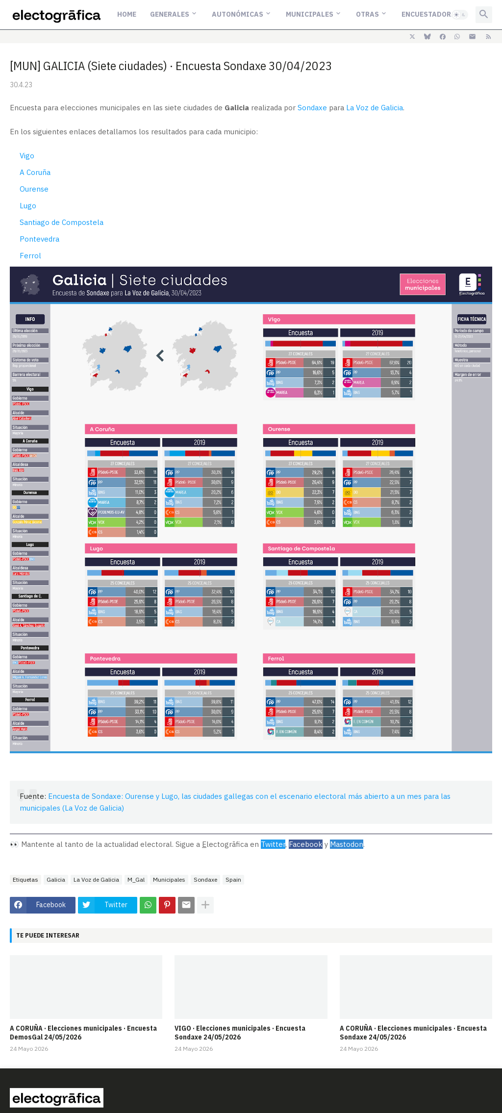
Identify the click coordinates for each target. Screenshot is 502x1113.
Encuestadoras (431, 14)
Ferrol (30, 255)
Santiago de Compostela (61, 222)
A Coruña (35, 172)
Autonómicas (237, 14)
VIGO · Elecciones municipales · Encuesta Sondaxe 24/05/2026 (240, 1032)
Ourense (34, 189)
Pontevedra (39, 239)
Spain (233, 879)
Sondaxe (312, 107)
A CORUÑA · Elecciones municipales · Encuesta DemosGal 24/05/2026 (83, 1032)
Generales (169, 14)
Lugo (28, 205)
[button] (460, 15)
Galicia (56, 879)
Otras (367, 14)
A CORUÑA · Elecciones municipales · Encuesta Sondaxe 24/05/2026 (413, 1032)
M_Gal (136, 879)
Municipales (309, 14)
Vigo (27, 155)
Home (126, 14)
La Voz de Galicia (374, 107)
